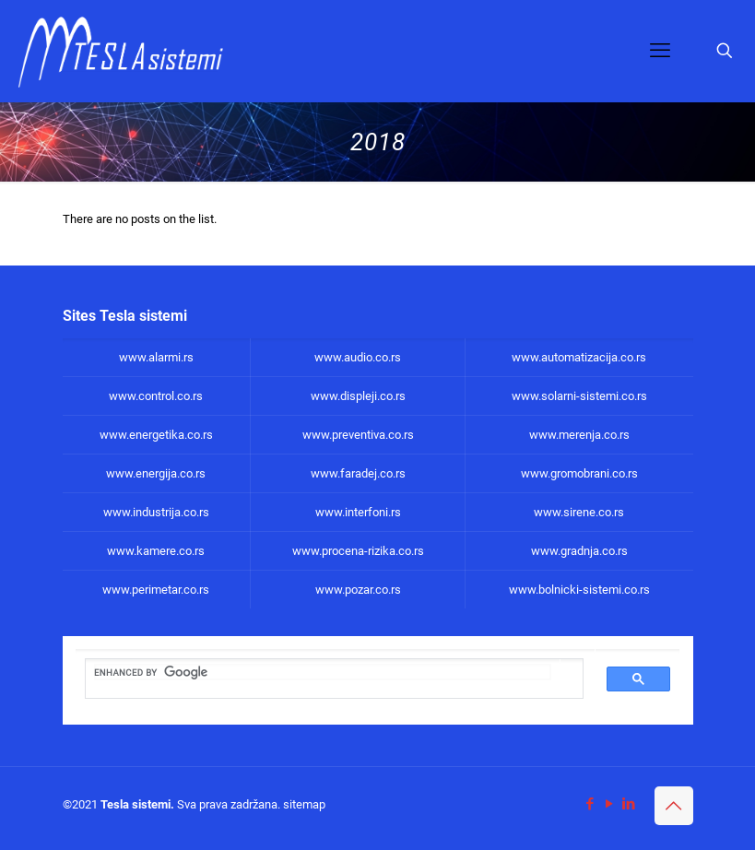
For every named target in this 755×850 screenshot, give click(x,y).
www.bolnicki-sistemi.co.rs (579, 589)
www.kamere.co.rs (156, 551)
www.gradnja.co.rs (579, 551)
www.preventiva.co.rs (358, 435)
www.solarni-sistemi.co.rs (579, 396)
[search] (322, 672)
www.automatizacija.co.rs (579, 357)
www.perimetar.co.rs (155, 589)
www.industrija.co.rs (156, 512)
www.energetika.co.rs (156, 435)
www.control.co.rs (156, 396)
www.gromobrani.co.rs (579, 473)
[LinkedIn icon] (629, 804)
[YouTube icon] (610, 804)
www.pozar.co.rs (358, 589)
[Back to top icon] (674, 805)
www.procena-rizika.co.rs (358, 551)
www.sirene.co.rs (579, 512)
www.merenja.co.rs (579, 435)
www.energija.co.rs (156, 473)
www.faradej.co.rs (358, 473)
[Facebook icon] (590, 804)
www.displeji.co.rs (358, 396)
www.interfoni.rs (358, 512)
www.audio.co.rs (357, 357)
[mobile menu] (660, 50)
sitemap (304, 804)
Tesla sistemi (135, 804)
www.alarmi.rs (156, 357)
